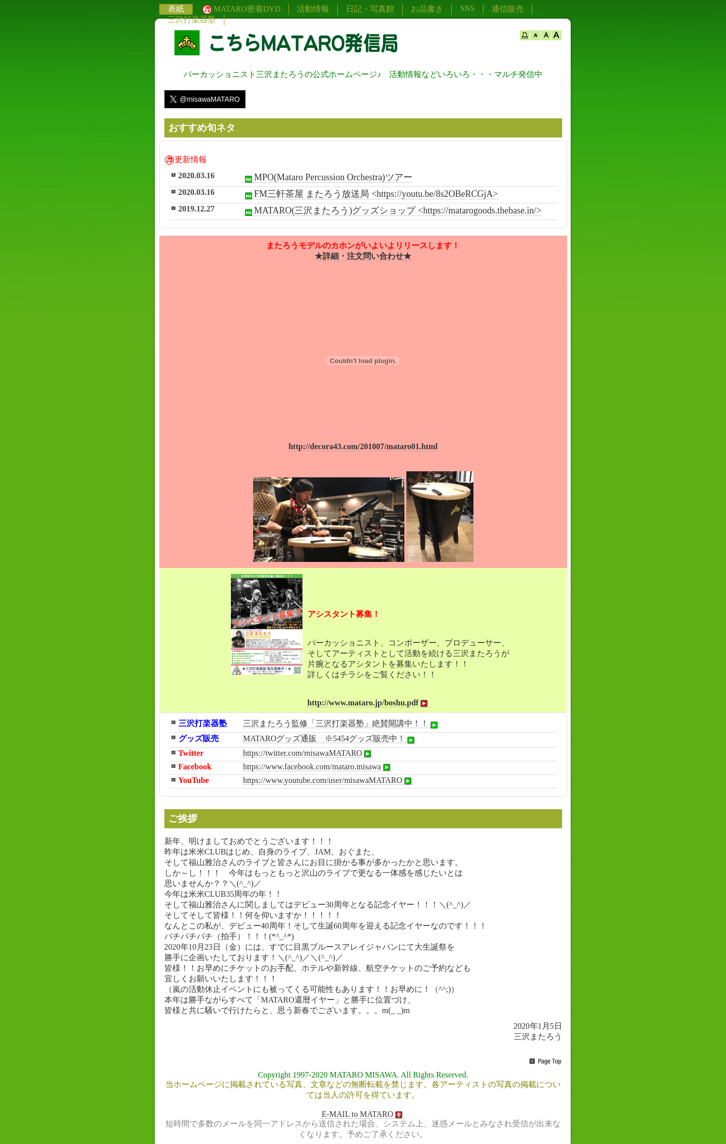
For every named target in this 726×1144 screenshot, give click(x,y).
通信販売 (508, 9)
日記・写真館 (370, 9)
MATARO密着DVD (241, 10)
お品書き (427, 9)
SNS (467, 8)
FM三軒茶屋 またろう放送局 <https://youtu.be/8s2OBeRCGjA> (370, 194)
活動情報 (313, 9)
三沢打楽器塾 (191, 19)
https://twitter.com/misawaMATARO (308, 753)
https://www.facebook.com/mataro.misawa (317, 766)
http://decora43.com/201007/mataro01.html (363, 446)
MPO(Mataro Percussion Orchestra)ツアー (327, 177)
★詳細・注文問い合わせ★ (363, 256)
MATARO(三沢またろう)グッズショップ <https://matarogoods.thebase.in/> (392, 210)
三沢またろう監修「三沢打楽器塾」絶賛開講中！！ (341, 723)
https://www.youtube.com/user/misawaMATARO (328, 780)
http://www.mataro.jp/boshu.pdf (369, 702)
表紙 (176, 9)
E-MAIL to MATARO (363, 1114)
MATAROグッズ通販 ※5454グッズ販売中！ (329, 738)
